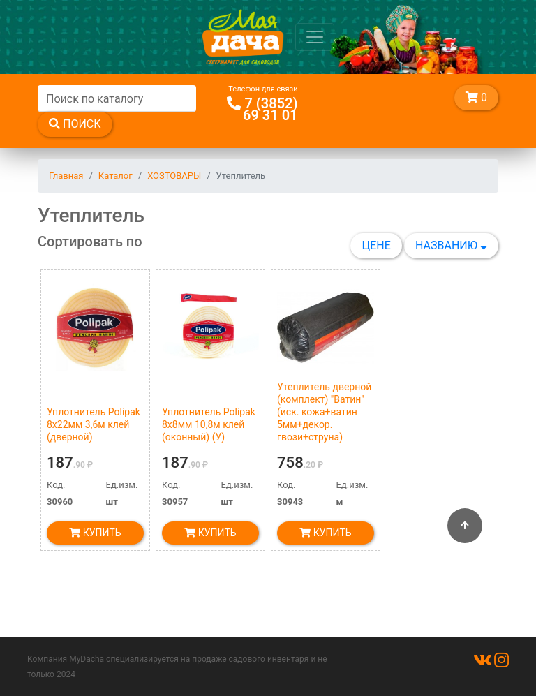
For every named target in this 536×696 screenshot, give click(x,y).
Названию (451, 245)
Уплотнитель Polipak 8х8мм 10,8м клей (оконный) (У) (208, 424)
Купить (95, 532)
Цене (376, 245)
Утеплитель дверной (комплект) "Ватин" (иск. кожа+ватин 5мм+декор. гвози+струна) (324, 412)
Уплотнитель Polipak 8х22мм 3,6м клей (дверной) (93, 424)
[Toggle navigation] (314, 37)
